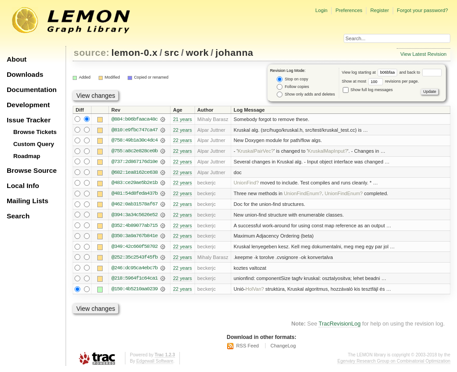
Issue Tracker (28, 120)
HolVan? (254, 290)
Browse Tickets (35, 132)
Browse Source (32, 170)
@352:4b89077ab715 (135, 226)
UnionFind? (246, 183)
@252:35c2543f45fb (135, 258)
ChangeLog (283, 347)
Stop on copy (292, 79)
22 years (182, 130)
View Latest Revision (423, 54)
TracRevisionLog (340, 325)
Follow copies (293, 87)
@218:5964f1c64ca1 (135, 280)
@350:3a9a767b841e (135, 237)
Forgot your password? (422, 10)
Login (321, 10)
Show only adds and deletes (306, 94)
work (197, 52)
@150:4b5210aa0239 (135, 290)
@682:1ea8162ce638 (135, 172)
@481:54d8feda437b (135, 194)
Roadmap (27, 156)
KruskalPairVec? (255, 151)
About (16, 59)
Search (18, 216)
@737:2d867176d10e (135, 162)
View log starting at (370, 72)
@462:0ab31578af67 (135, 205)
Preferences (349, 10)
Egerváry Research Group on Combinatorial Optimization (393, 362)
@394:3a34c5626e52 (135, 215)
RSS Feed (247, 347)
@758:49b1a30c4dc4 (135, 140)
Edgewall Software (154, 362)
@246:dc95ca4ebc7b (135, 269)
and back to (420, 72)
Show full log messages (368, 90)
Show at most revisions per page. (380, 81)
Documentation (32, 89)
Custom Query (33, 144)
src (171, 52)
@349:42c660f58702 (135, 247)
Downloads (25, 74)
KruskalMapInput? (328, 151)
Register (379, 10)
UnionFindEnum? (303, 194)
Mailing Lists (27, 201)
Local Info (23, 185)
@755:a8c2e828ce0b (135, 151)
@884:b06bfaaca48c (135, 119)
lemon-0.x (135, 52)
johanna (234, 52)
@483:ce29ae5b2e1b (135, 183)
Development (28, 105)
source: (91, 52)
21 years (182, 119)
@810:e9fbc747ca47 (135, 130)
